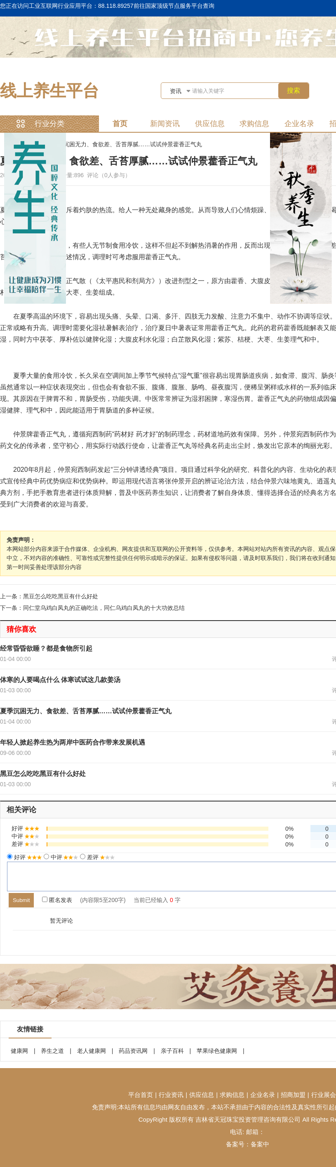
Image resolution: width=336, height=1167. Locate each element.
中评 (64, 857)
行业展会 (323, 1094)
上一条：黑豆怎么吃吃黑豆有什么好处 (49, 596)
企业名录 (299, 124)
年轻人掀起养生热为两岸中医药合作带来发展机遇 (72, 742)
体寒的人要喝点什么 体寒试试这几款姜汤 (60, 679)
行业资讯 (171, 1094)
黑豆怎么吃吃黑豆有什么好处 (43, 773)
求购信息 (254, 124)
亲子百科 (172, 1050)
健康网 (19, 1050)
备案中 (260, 1144)
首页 (120, 124)
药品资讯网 (133, 1050)
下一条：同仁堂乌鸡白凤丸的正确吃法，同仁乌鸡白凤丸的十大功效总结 (92, 608)
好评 (27, 857)
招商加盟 (293, 1094)
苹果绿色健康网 (217, 1050)
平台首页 (140, 1094)
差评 (100, 857)
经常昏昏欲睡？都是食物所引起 (46, 648)
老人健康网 (91, 1050)
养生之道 (52, 1050)
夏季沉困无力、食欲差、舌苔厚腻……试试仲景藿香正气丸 (127, 144)
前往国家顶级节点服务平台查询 (174, 5)
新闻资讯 (165, 124)
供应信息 (210, 124)
